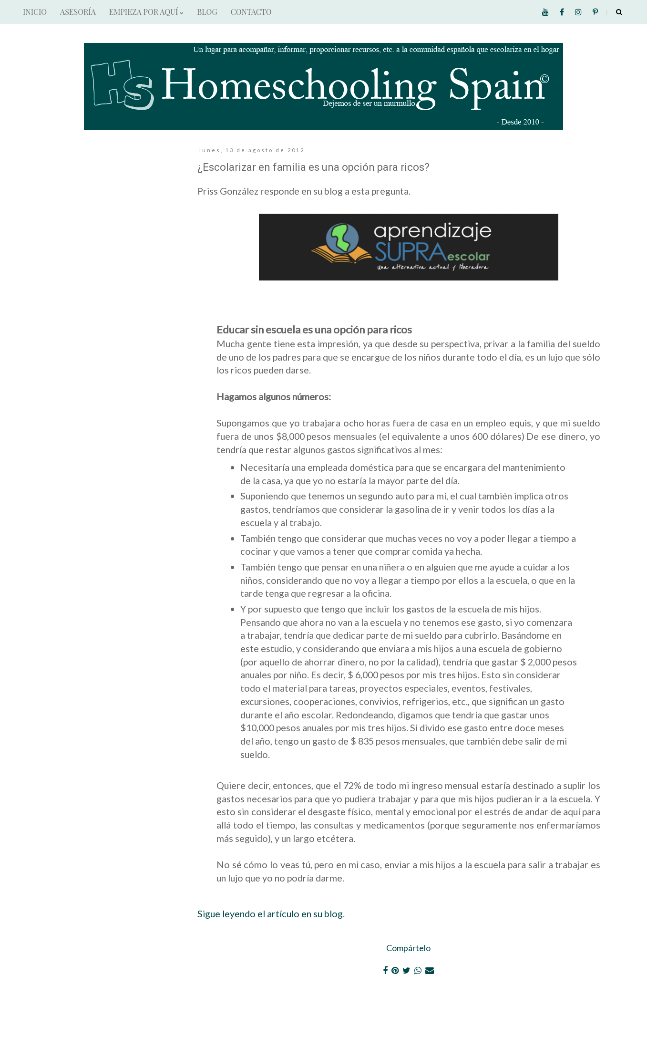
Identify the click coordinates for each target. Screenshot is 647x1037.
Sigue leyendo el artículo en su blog (270, 913)
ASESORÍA (78, 12)
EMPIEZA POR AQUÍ (146, 12)
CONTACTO (251, 12)
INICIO (35, 12)
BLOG (207, 12)
